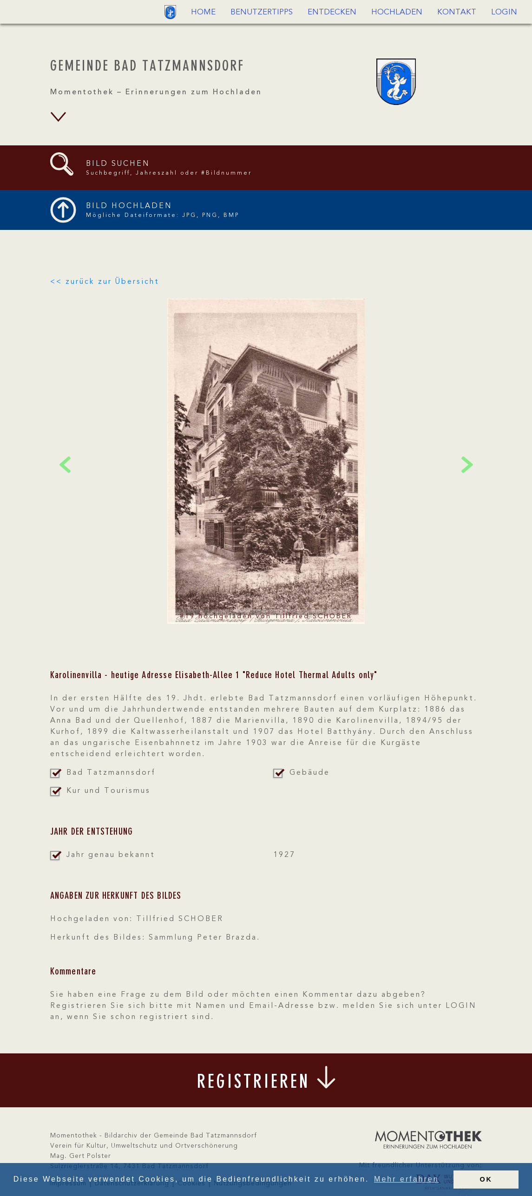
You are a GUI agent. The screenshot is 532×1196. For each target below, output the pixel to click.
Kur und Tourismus (108, 791)
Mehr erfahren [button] (406, 1179)
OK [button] (486, 1179)
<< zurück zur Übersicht (104, 282)
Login (504, 12)
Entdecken (332, 12)
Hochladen (396, 12)
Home (203, 12)
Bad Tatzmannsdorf (111, 773)
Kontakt (456, 12)
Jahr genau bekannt (110, 855)
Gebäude (309, 773)
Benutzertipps (261, 12)
